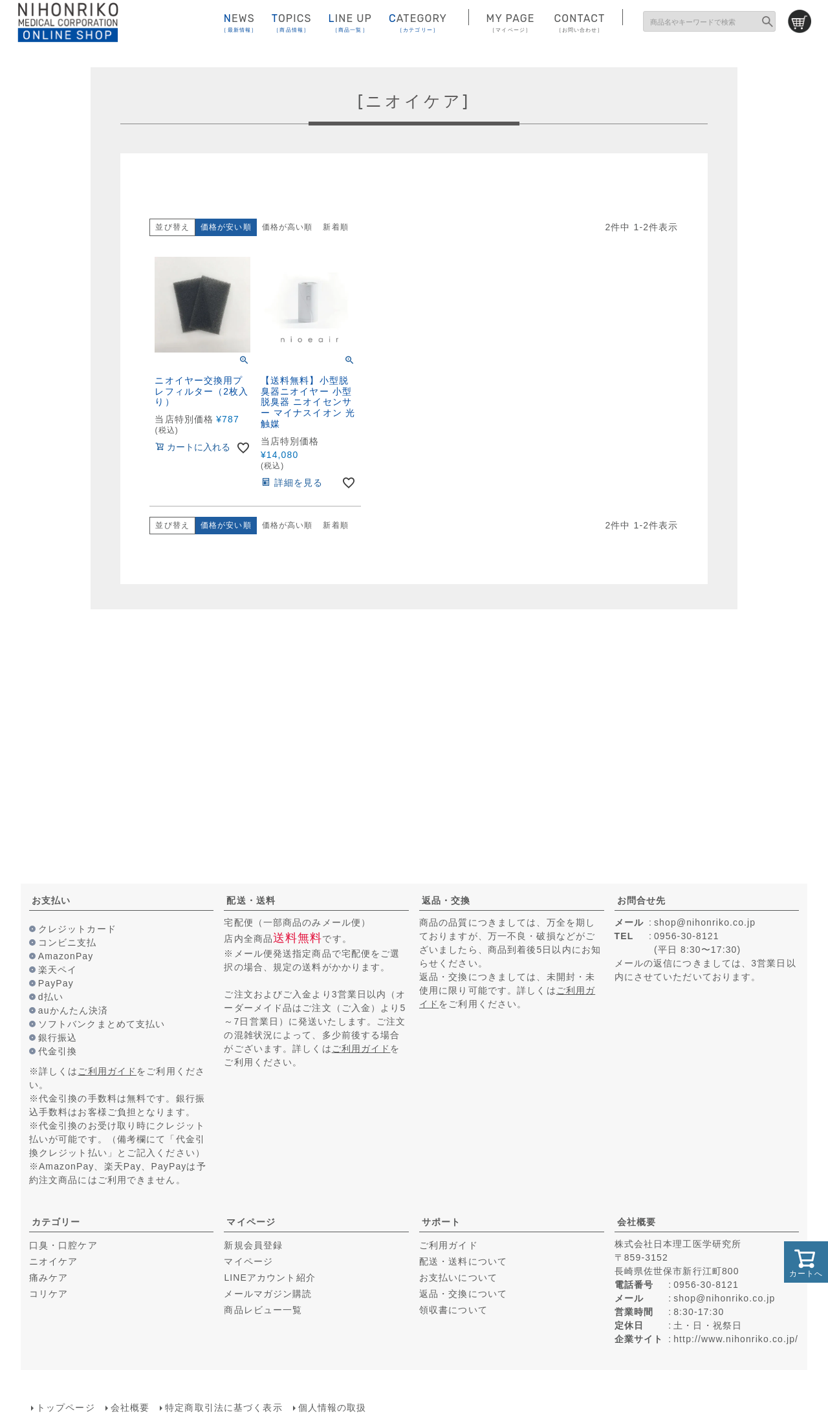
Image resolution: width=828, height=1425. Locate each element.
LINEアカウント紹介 (269, 1277)
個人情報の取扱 (332, 1407)
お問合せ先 (641, 900)
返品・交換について (463, 1294)
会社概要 (636, 1222)
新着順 (335, 227)
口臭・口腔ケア (63, 1245)
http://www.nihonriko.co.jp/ (735, 1339)
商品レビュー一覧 (263, 1310)
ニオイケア (53, 1261)
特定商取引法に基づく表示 (223, 1407)
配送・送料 (251, 900)
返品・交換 (446, 900)
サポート (441, 1222)
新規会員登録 (253, 1245)
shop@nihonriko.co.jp (705, 922)
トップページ (65, 1407)
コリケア (48, 1294)
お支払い (51, 900)
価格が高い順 (287, 227)
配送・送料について (463, 1261)
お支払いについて (458, 1277)
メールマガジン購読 (268, 1294)
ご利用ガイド (107, 1071)
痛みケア (48, 1277)
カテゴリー (56, 1222)
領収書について (453, 1310)
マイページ (251, 1222)
